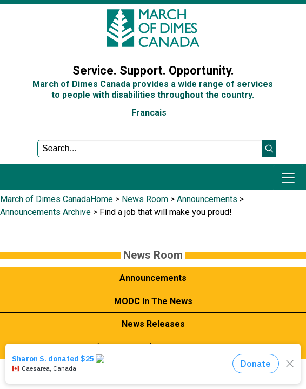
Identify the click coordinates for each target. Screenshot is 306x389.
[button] (269, 148)
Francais (149, 113)
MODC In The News (153, 301)
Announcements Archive (45, 212)
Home (101, 199)
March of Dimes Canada (45, 199)
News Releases (153, 324)
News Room (145, 199)
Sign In (19, 45)
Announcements (207, 199)
